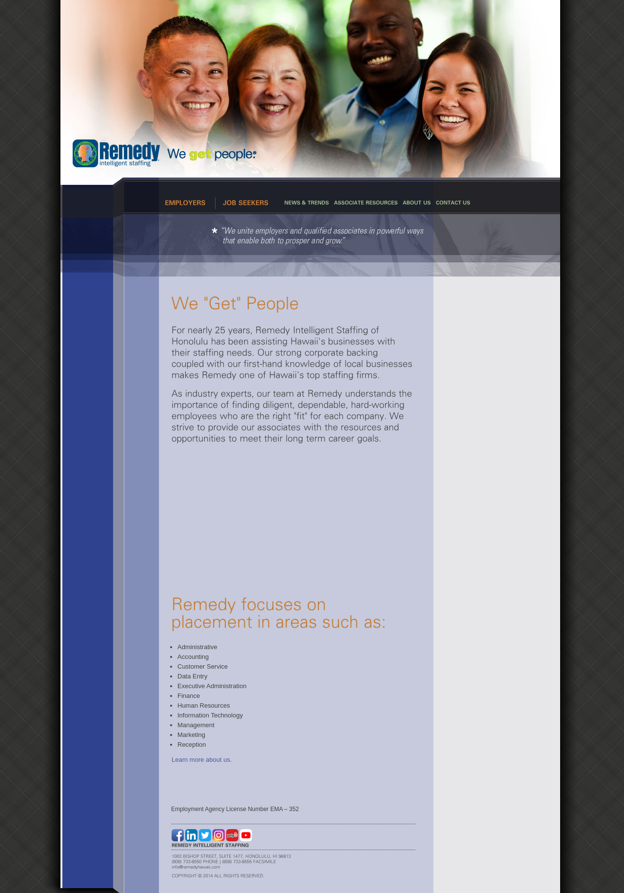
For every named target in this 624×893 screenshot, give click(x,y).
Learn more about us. (202, 759)
